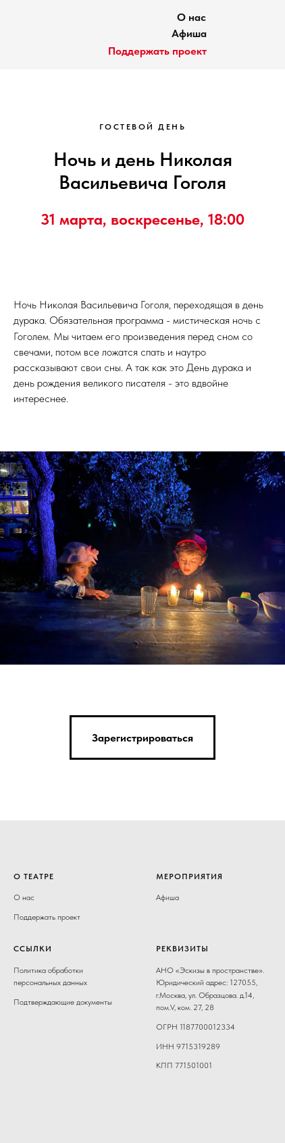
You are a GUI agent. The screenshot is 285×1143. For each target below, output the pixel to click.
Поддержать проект (157, 51)
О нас (191, 17)
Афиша (189, 33)
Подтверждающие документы (63, 1002)
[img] (37, 30)
